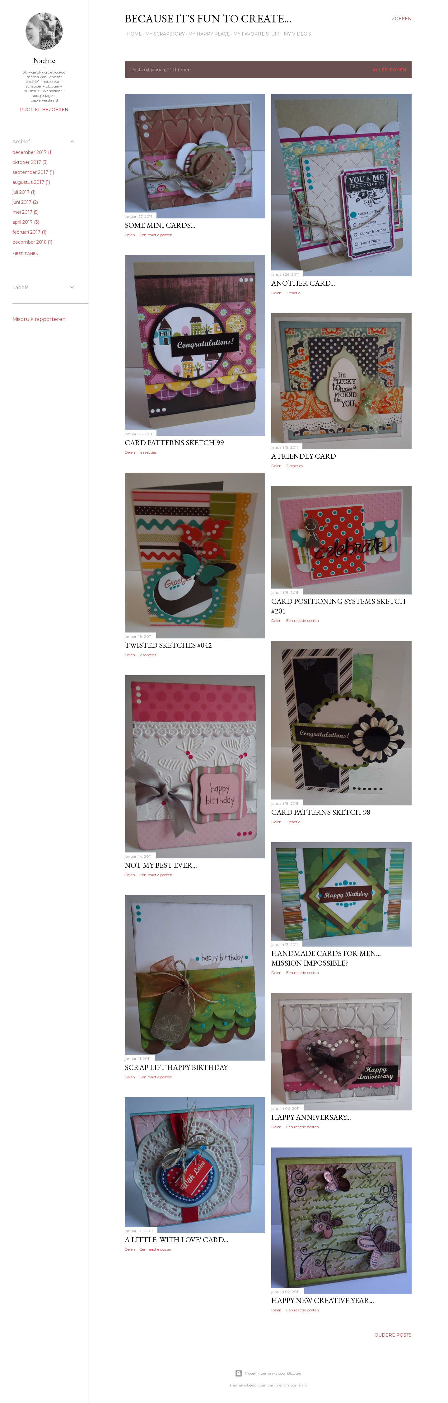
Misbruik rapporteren (39, 319)
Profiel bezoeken (44, 109)
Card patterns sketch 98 (320, 812)
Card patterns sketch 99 (174, 442)
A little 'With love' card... (176, 1239)
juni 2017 (25, 202)
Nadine (44, 60)
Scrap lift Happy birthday (176, 1067)
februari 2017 (29, 232)
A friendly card (303, 456)
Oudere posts (393, 1335)
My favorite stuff (254, 34)
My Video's (295, 34)
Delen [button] (130, 234)
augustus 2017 (31, 182)
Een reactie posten (156, 234)
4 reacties (148, 452)
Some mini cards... (160, 225)
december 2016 (32, 242)
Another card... (303, 283)
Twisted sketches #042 (168, 645)
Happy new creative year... (322, 1300)
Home (132, 34)
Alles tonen (389, 70)
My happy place (207, 34)
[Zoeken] (402, 18)
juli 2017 (23, 192)
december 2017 (32, 152)
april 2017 (25, 222)
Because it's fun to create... (208, 18)
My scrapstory (163, 34)
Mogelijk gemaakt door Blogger (268, 1373)
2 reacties (294, 465)
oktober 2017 (30, 162)
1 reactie (293, 292)
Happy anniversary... (311, 1117)
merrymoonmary (291, 1385)
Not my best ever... (161, 865)
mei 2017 (25, 212)
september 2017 (33, 172)
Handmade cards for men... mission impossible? (326, 958)
